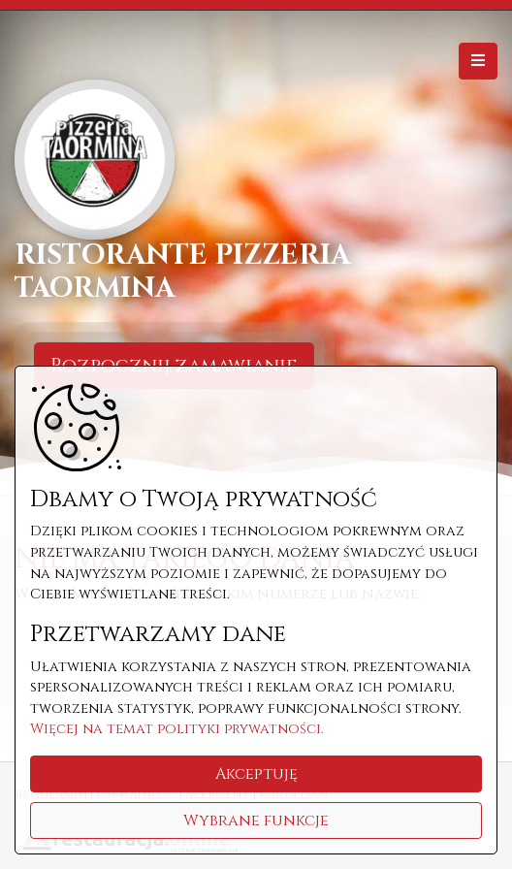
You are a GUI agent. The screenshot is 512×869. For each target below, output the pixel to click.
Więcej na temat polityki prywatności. (177, 729)
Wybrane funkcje (256, 820)
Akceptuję (256, 774)
